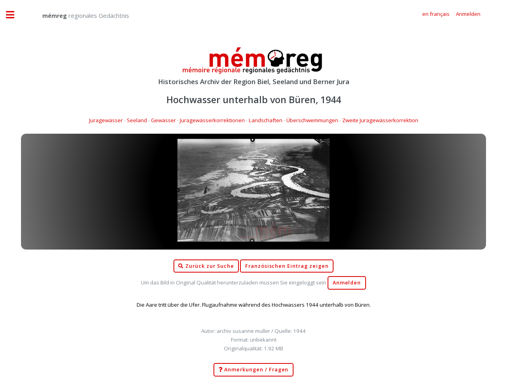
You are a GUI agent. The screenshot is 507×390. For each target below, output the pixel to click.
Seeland (137, 120)
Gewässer (163, 120)
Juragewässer (106, 120)
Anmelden (347, 282)
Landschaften (265, 120)
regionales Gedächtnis (78, 15)
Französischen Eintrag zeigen (287, 266)
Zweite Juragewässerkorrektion (380, 120)
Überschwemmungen (312, 120)
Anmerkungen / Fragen (254, 370)
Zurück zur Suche (206, 266)
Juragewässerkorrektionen (212, 120)
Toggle (14, 15)
